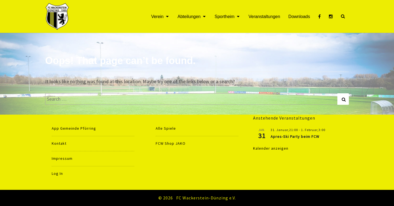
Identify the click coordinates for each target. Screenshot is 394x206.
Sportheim (224, 16)
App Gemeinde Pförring (74, 128)
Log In (57, 173)
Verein (157, 16)
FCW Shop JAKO (171, 143)
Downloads (299, 16)
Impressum (62, 158)
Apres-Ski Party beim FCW (295, 136)
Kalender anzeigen (270, 148)
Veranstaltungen (264, 16)
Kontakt (59, 143)
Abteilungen (189, 16)
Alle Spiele (166, 128)
